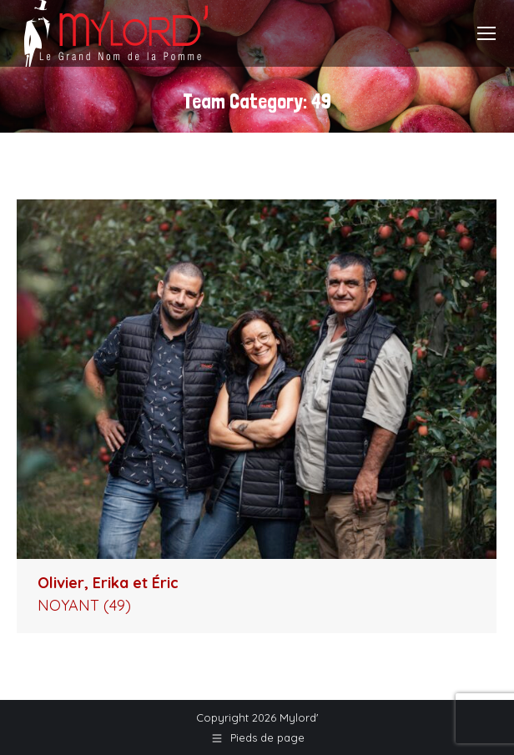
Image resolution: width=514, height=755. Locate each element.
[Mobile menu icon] (486, 33)
